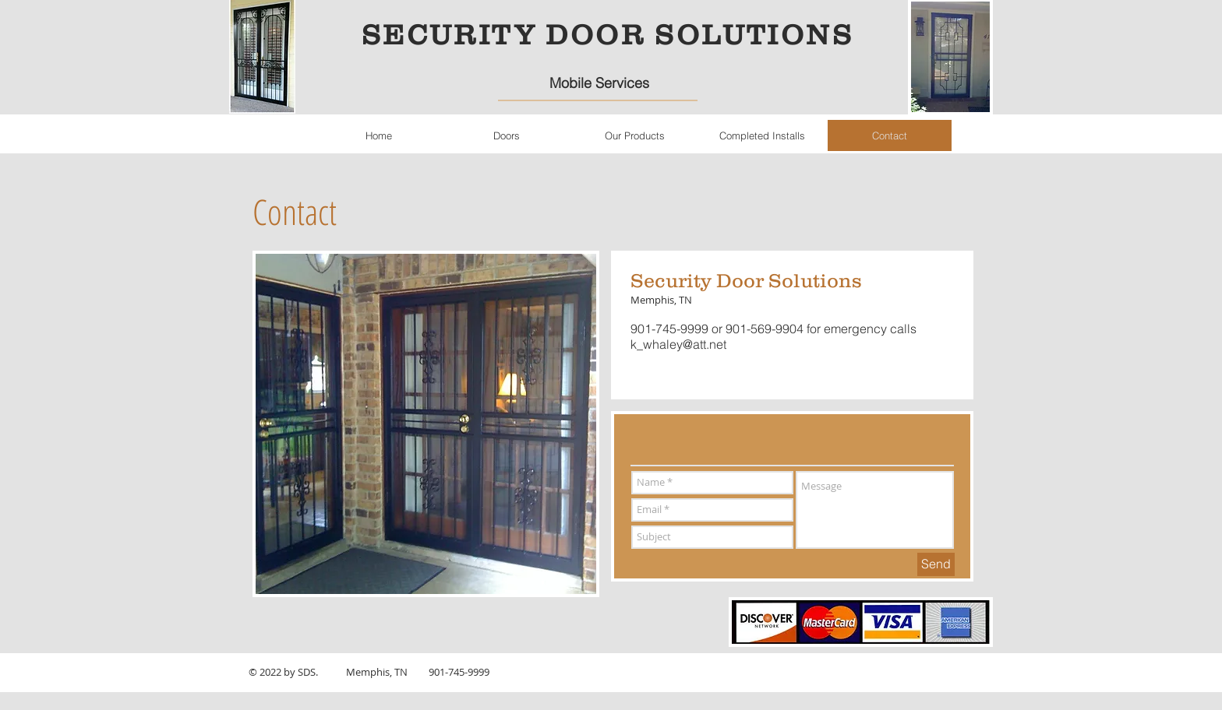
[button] (506, 135)
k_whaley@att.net (678, 344)
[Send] (936, 564)
